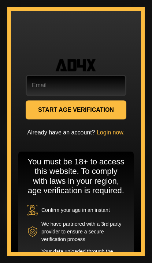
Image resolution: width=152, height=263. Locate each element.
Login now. (111, 132)
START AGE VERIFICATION (76, 110)
